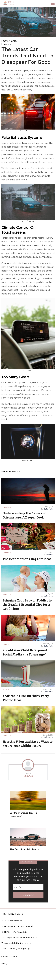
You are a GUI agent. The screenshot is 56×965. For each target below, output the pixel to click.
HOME (5, 41)
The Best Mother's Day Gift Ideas (27, 559)
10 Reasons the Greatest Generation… (19, 926)
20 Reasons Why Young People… (16, 948)
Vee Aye (7, 44)
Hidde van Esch (28, 460)
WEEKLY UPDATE (28, 862)
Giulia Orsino (48, 509)
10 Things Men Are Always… (14, 932)
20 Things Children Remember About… (20, 937)
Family (4, 963)
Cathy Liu (49, 555)
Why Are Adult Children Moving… (17, 943)
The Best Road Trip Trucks (24, 849)
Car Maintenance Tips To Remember (23, 814)
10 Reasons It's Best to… (12, 921)
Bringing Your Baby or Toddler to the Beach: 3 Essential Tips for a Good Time (27, 605)
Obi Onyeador (28, 370)
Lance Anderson (28, 221)
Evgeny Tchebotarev (28, 131)
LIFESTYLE (7, 553)
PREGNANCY (7, 507)
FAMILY (6, 644)
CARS (14, 41)
